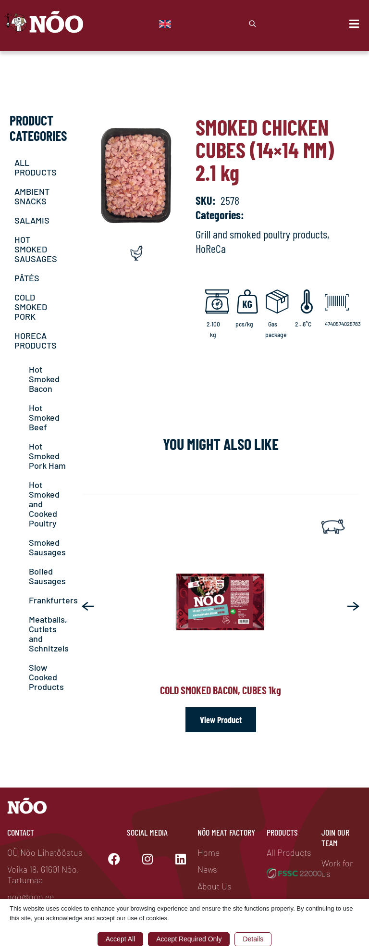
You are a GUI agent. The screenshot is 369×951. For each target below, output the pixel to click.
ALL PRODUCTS (35, 167)
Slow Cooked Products (46, 677)
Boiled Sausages (47, 576)
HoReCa (211, 248)
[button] (88, 606)
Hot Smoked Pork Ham (47, 456)
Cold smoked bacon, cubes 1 (220, 690)
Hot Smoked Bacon (44, 379)
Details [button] (253, 939)
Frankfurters (53, 600)
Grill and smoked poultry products (261, 234)
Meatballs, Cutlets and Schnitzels (49, 633)
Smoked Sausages (47, 547)
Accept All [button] (120, 939)
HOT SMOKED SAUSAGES (35, 249)
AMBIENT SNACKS (31, 196)
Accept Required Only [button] (188, 939)
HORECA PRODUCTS (35, 340)
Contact (20, 832)
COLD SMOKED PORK (30, 307)
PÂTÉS (26, 278)
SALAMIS (31, 220)
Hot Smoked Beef (44, 417)
